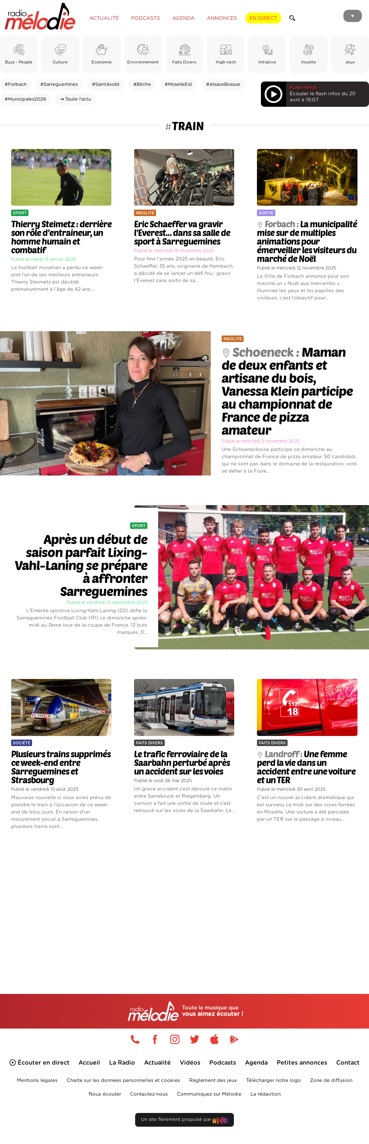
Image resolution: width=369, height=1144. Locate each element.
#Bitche (142, 84)
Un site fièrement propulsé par (184, 1121)
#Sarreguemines (59, 84)
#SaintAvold (105, 84)
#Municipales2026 (25, 99)
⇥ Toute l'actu (75, 99)
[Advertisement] (184, 901)
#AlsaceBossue (223, 84)
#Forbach (16, 84)
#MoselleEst (178, 84)
